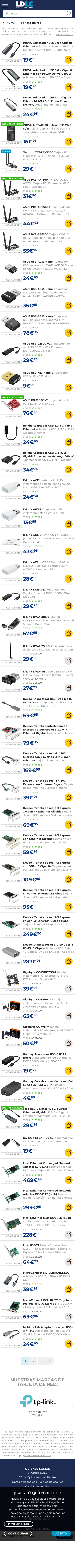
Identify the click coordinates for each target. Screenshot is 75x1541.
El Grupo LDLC (37, 1472)
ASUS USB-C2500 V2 (37, 343)
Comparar (13, 61)
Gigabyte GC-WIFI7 (36, 1026)
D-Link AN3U (32, 509)
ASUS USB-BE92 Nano (38, 316)
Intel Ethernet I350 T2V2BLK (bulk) (47, 1217)
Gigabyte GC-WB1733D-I (39, 972)
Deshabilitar (18, 1524)
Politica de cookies (50, 1481)
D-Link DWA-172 (34, 646)
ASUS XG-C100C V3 (35, 400)
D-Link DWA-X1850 (36, 616)
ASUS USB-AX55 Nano (38, 288)
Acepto (61, 1533)
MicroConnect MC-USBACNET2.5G (46, 1272)
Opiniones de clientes (41, 1477)
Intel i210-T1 (31, 1245)
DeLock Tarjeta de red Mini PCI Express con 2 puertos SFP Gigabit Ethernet (47, 757)
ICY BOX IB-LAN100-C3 (38, 1137)
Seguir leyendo (64, 34)
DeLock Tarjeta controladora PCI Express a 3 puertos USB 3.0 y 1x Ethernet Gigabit (45, 729)
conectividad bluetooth (37, 1455)
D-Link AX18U (32, 534)
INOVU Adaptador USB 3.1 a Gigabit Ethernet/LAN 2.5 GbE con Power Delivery (47, 101)
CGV (21, 1477)
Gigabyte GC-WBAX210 (38, 999)
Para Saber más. (50, 1516)
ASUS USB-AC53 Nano (38, 261)
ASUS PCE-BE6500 (35, 234)
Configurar (18, 1533)
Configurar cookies (37, 1486)
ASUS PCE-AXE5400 (36, 207)
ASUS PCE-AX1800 (35, 179)
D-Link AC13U (32, 480)
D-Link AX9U (31, 562)
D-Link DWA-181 (34, 671)
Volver (11, 22)
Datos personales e (25, 1481)
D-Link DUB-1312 (34, 589)
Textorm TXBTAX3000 (38, 152)
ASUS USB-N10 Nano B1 (39, 372)
